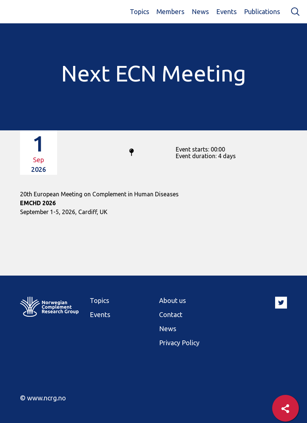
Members (170, 11)
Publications (262, 11)
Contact (170, 314)
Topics (139, 11)
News (200, 11)
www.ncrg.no (46, 398)
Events (226, 11)
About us (172, 300)
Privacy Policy (179, 342)
